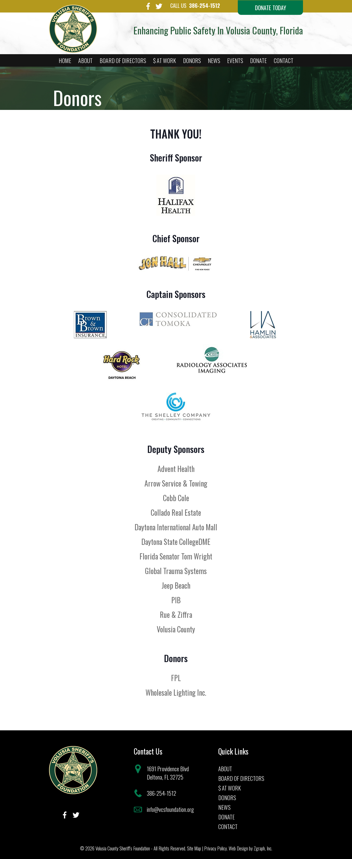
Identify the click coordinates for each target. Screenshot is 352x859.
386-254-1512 (199, 5)
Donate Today (269, 7)
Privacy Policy (215, 847)
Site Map (194, 847)
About (85, 60)
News (214, 60)
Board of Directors (123, 60)
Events (235, 60)
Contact (283, 60)
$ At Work (164, 60)
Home (65, 60)
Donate (258, 60)
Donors (192, 60)
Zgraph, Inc (262, 847)
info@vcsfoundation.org (170, 809)
